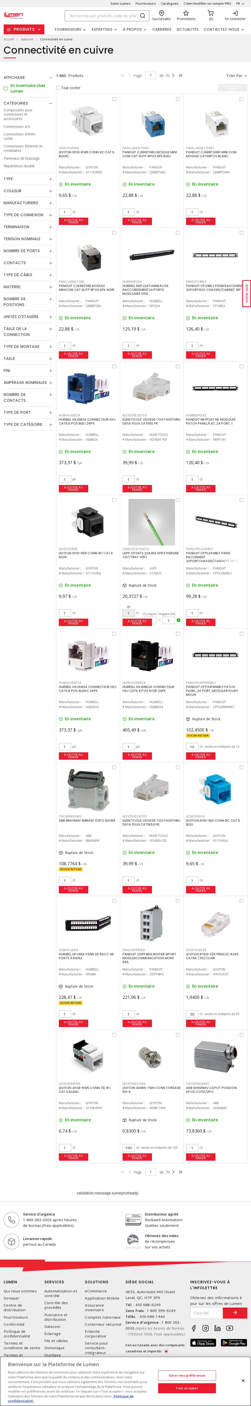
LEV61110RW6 (69, 148)
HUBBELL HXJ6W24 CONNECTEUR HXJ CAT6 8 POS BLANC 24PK (88, 689)
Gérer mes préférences (187, 1375)
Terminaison (16, 226)
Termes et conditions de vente (22, 1345)
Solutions (97, 1282)
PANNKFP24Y (196, 415)
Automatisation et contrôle (60, 1293)
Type (8, 178)
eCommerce (96, 1291)
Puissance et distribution (56, 1317)
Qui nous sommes (20, 1291)
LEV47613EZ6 (196, 950)
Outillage (52, 1355)
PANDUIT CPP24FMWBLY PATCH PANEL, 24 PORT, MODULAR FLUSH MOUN (212, 691)
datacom (27, 39)
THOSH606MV (197, 1084)
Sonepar (11, 1298)
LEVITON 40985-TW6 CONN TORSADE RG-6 (152, 1090)
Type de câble (18, 274)
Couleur (13, 190)
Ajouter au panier (73, 221)
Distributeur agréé (161, 1214)
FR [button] (238, 3)
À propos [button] (132, 29)
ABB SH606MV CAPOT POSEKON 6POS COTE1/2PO (211, 1090)
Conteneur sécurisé (103, 1324)
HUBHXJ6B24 (69, 415)
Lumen (10, 1282)
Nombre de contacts (15, 397)
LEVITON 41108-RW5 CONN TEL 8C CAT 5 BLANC (85, 1090)
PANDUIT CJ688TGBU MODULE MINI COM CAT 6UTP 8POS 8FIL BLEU (150, 154)
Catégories (16, 103)
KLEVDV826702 (135, 816)
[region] (125, 1381)
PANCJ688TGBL (72, 282)
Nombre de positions (15, 301)
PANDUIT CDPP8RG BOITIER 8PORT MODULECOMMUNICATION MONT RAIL (149, 958)
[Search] (107, 15)
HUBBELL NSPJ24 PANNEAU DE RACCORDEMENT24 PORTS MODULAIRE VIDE (145, 290)
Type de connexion (23, 214)
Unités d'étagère (21, 316)
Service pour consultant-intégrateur (96, 1348)
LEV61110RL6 (195, 816)
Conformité (14, 1324)
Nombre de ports (22, 250)
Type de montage (22, 346)
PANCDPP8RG (134, 950)
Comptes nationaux (103, 1317)
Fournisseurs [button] (68, 29)
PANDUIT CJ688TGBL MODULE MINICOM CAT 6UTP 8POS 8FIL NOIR (86, 288)
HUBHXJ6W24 (70, 683)
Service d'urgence (39, 1214)
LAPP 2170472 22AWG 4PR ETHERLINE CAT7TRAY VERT (151, 555)
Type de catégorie (23, 424)
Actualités (188, 29)
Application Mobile (102, 1298)
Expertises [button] (102, 29)
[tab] (28, 78)
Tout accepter (187, 1388)
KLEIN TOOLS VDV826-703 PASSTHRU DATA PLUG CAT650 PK (152, 421)
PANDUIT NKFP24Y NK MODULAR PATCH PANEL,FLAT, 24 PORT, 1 (211, 421)
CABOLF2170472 (136, 549)
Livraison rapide (37, 1238)
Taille (9, 358)
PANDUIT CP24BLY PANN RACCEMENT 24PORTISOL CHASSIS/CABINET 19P (215, 288)
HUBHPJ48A (68, 950)
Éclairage (52, 1333)
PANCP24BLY (196, 282)
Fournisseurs (146, 3)
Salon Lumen (120, 3)
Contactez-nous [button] (221, 29)
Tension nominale (22, 238)
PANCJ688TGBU (136, 148)
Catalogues (170, 3)
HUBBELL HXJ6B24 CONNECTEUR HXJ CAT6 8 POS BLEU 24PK (87, 421)
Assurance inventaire (94, 1307)
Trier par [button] (234, 75)
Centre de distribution (14, 1307)
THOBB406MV (70, 816)
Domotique (54, 1348)
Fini (7, 370)
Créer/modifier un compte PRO (207, 3)
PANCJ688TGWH (200, 148)
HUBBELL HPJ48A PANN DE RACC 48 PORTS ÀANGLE (86, 956)
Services (54, 1282)
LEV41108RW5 (69, 1084)
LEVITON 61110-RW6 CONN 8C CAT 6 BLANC (86, 154)
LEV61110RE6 (68, 549)
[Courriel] (206, 1313)
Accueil (9, 39)
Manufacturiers (21, 202)
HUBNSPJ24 (132, 282)
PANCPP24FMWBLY (201, 683)
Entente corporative (95, 1333)
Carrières (162, 29)
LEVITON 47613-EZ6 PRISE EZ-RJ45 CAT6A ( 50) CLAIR (212, 956)
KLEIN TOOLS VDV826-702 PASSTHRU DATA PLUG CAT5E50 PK (152, 822)
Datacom (52, 1326)
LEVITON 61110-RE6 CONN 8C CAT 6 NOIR (86, 555)
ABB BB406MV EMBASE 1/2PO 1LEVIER (87, 820)
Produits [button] (24, 29)
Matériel (12, 286)
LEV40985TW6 (134, 1084)
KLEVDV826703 (135, 415)
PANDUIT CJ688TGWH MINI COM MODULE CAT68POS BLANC (211, 154)
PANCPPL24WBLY (199, 549)
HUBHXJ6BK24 (134, 683)
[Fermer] (243, 1380)
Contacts (15, 262)
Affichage (14, 77)
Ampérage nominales (25, 382)
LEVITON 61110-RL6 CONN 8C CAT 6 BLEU (213, 822)
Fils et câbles (56, 1340)
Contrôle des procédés (56, 1305)
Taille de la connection (17, 331)
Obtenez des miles (162, 1235)
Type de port (17, 412)
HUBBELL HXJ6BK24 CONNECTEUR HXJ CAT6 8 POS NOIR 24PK (149, 689)
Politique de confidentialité (17, 1333)
